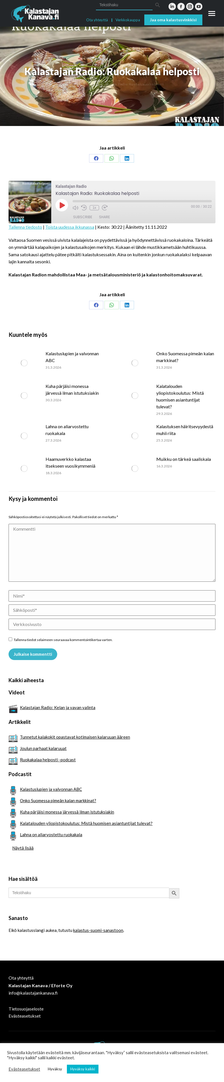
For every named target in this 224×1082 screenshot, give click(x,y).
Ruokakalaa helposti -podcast (48, 759)
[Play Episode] (62, 205)
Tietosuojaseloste (26, 1008)
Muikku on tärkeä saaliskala (183, 459)
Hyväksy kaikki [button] (82, 1069)
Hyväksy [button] (55, 1069)
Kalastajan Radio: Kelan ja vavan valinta (57, 707)
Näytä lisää (23, 847)
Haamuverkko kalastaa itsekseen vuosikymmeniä (70, 462)
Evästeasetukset (25, 1015)
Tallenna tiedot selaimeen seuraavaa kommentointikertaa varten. (63, 640)
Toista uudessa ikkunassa (69, 227)
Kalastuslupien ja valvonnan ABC (72, 357)
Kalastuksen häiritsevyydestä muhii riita (184, 430)
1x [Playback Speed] (94, 208)
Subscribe (82, 217)
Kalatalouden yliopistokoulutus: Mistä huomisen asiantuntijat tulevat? (180, 396)
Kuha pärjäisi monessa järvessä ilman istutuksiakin (72, 389)
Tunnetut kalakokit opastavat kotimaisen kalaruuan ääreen (75, 736)
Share (104, 217)
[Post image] (24, 363)
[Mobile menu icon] (211, 13)
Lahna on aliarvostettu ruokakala (67, 430)
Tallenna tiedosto (25, 227)
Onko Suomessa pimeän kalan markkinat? (185, 357)
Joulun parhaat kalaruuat (43, 748)
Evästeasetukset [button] (24, 1069)
